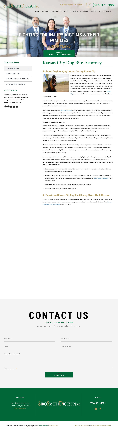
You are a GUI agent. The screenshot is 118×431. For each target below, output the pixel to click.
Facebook (100, 409)
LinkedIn (96, 409)
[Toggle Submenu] (29, 68)
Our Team (45, 11)
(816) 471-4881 (104, 5)
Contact (108, 11)
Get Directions (20, 409)
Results (66, 11)
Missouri (56, 157)
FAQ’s (100, 11)
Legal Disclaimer (43, 425)
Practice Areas (56, 11)
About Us (94, 11)
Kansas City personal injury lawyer (31, 428)
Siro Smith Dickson (66, 110)
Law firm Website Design (82, 425)
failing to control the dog (101, 178)
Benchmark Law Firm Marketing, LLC (100, 425)
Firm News (75, 11)
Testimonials (84, 11)
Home (37, 11)
